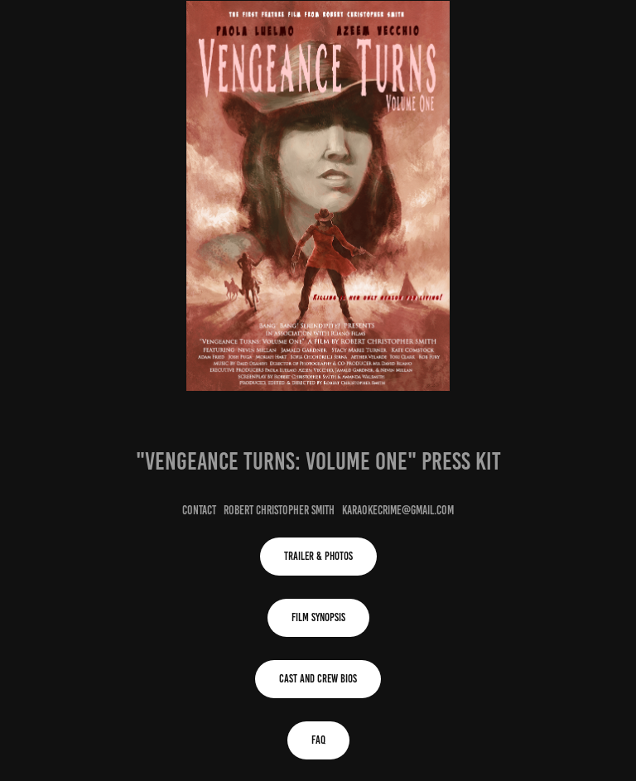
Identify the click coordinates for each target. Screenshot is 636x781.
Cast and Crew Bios (318, 679)
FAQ (318, 740)
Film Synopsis (318, 617)
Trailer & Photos (318, 556)
